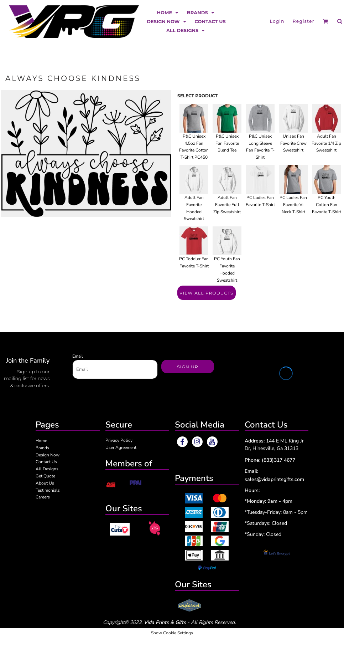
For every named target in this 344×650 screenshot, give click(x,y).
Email (77, 356)
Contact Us (46, 462)
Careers (43, 497)
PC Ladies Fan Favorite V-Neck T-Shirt (293, 205)
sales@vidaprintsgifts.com (274, 479)
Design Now (47, 455)
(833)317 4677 (278, 460)
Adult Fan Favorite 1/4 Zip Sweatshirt (326, 143)
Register (303, 21)
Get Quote (45, 476)
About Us (45, 483)
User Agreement (120, 447)
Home (41, 441)
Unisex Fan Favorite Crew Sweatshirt (293, 143)
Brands (42, 448)
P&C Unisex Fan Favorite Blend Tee (227, 143)
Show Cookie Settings (172, 633)
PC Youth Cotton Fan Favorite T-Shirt (326, 205)
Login (277, 21)
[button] (168, 12)
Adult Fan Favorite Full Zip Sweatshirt (227, 205)
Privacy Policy (118, 440)
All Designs (47, 469)
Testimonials (48, 490)
